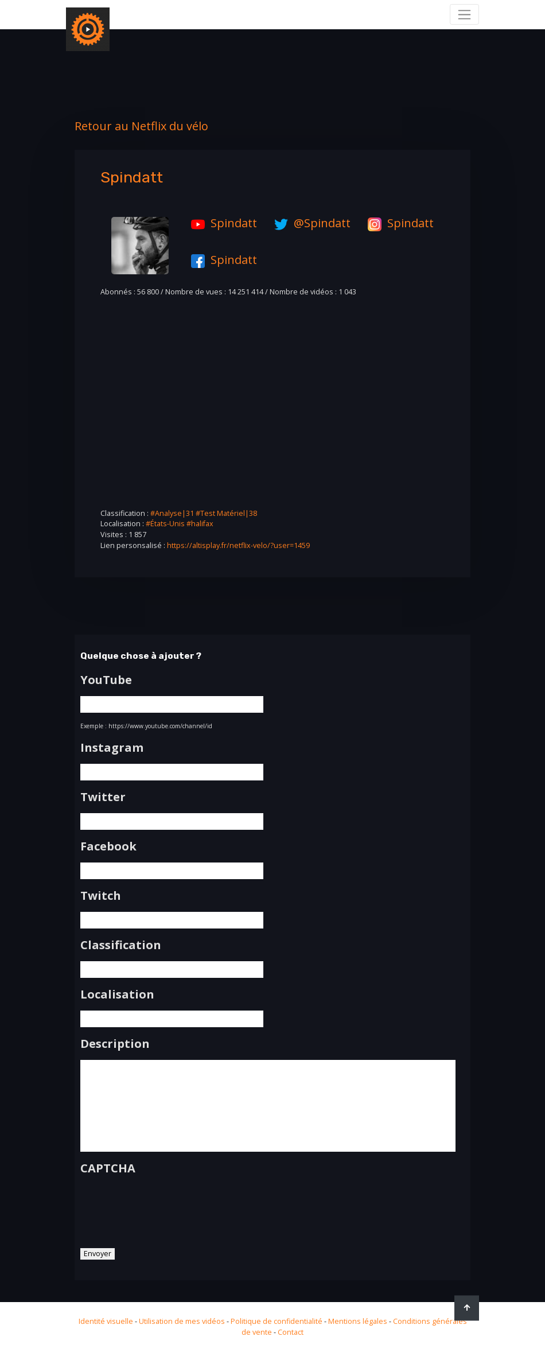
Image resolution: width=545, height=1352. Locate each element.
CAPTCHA (107, 1168)
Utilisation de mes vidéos (182, 1321)
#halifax (199, 524)
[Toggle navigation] (464, 14)
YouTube (106, 680)
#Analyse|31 (172, 513)
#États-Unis (165, 524)
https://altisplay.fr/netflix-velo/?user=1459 (238, 545)
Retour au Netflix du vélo (141, 126)
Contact (290, 1332)
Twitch (100, 895)
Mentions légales (357, 1321)
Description (115, 1043)
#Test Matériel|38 (226, 513)
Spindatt (221, 223)
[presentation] (167, 1207)
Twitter (103, 797)
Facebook (108, 846)
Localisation (117, 994)
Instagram (111, 747)
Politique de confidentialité (276, 1321)
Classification (120, 945)
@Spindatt (309, 223)
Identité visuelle (106, 1321)
